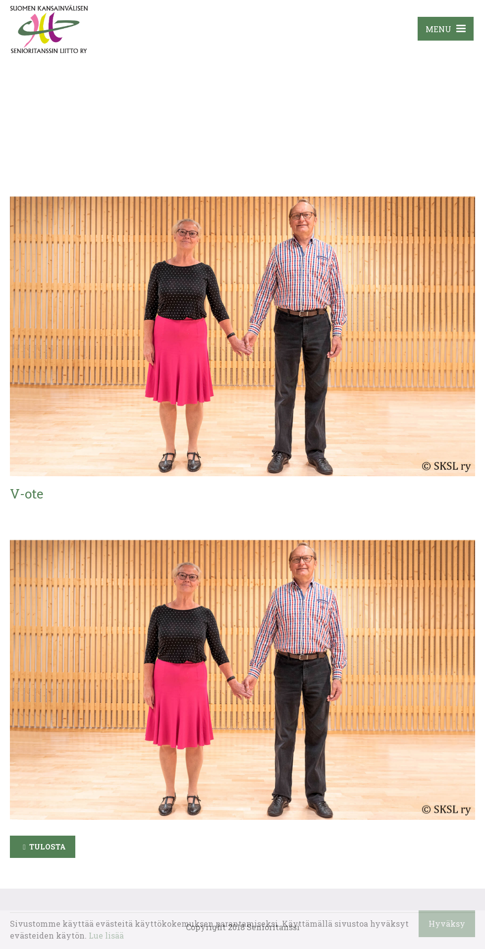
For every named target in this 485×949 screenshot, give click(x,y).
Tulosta (47, 846)
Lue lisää (106, 935)
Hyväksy (447, 923)
